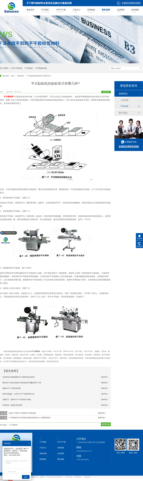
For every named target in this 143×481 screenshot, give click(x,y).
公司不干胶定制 (16, 68)
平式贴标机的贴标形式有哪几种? (39, 76)
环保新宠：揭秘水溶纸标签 (12, 405)
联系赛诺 (135, 11)
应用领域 (91, 11)
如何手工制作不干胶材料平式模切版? (22, 413)
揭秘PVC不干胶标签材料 (11, 388)
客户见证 (123, 113)
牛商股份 (77, 477)
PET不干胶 (61, 11)
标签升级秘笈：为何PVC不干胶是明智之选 (18, 394)
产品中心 (76, 11)
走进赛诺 (121, 11)
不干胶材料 (13, 425)
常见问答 (124, 106)
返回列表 (106, 92)
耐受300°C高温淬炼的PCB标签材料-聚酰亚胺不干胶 (21, 383)
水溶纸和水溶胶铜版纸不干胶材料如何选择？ (19, 377)
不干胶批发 (28, 68)
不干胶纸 (45, 11)
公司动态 (124, 100)
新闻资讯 (20, 76)
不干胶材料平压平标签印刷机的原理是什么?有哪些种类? (30, 418)
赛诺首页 (30, 11)
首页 (13, 76)
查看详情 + (102, 413)
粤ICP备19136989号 (54, 477)
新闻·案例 (106, 11)
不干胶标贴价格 (41, 68)
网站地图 (60, 459)
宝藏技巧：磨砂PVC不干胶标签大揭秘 (16, 399)
